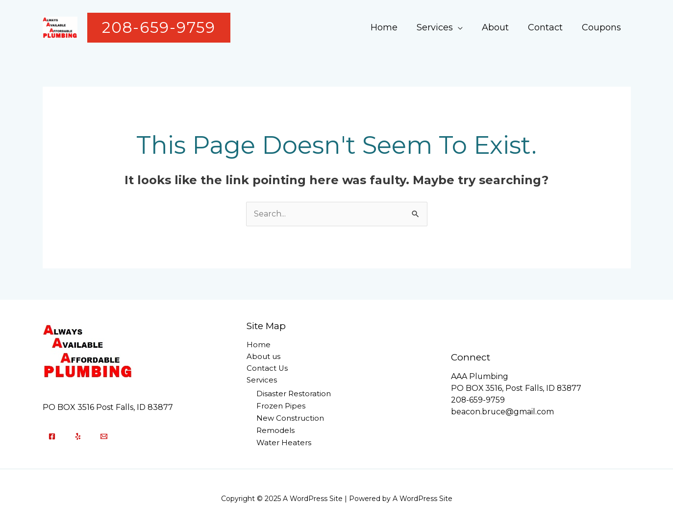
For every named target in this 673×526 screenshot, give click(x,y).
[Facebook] (52, 435)
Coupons (602, 27)
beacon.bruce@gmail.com (502, 411)
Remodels (275, 429)
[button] (158, 28)
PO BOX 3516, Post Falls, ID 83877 (517, 387)
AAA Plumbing (480, 376)
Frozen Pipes (280, 405)
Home (390, 27)
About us (263, 357)
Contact (547, 27)
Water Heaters (283, 441)
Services (440, 27)
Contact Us (267, 369)
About (499, 27)
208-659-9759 (478, 399)
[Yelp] (78, 435)
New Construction (290, 417)
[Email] (104, 435)
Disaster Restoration (293, 394)
